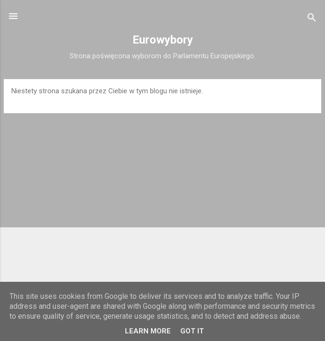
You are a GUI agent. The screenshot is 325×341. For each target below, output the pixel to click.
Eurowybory (162, 39)
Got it (192, 331)
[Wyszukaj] (311, 19)
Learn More (148, 331)
